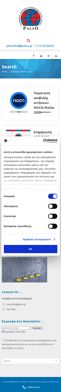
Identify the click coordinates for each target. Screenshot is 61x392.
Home (4, 72)
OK (30, 249)
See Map (8, 310)
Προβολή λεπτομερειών (37, 239)
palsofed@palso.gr (19, 46)
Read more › (45, 112)
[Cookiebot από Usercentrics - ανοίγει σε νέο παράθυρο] (43, 141)
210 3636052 (45, 46)
